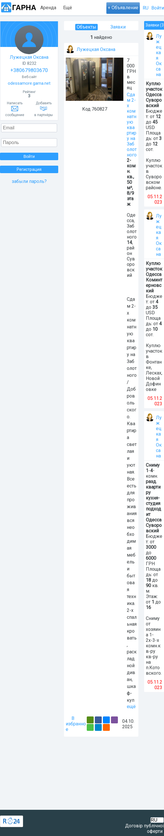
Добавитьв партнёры (43, 109)
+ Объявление (123, 7)
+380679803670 (29, 70)
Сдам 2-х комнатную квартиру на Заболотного (132, 125)
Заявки (118, 27)
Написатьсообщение (14, 109)
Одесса (131, 217)
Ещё (67, 7)
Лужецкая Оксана (29, 42)
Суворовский (131, 267)
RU (145, 8)
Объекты (86, 27)
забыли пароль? (29, 181)
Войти (157, 8)
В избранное (76, 724)
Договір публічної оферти (144, 828)
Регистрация (29, 169)
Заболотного (132, 231)
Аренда (48, 7)
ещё (131, 706)
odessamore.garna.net (29, 83)
